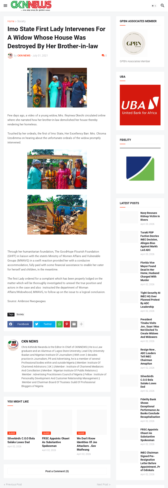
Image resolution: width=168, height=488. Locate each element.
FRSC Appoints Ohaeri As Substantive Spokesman (55, 442)
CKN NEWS (29, 341)
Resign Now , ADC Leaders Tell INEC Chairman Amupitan (148, 356)
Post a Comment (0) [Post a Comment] (57, 471)
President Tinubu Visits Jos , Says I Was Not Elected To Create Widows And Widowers (149, 328)
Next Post (102, 484)
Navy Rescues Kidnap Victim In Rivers (150, 216)
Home (10, 21)
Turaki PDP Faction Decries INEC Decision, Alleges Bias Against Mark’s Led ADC (149, 241)
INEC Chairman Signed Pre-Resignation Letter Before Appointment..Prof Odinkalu (150, 461)
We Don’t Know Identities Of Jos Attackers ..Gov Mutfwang (87, 444)
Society (21, 21)
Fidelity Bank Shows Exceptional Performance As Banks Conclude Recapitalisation (150, 408)
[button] (5, 6)
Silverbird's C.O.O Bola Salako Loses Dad (21, 440)
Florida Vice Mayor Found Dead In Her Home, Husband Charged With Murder (149, 271)
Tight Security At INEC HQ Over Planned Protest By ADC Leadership (150, 299)
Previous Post (14, 484)
